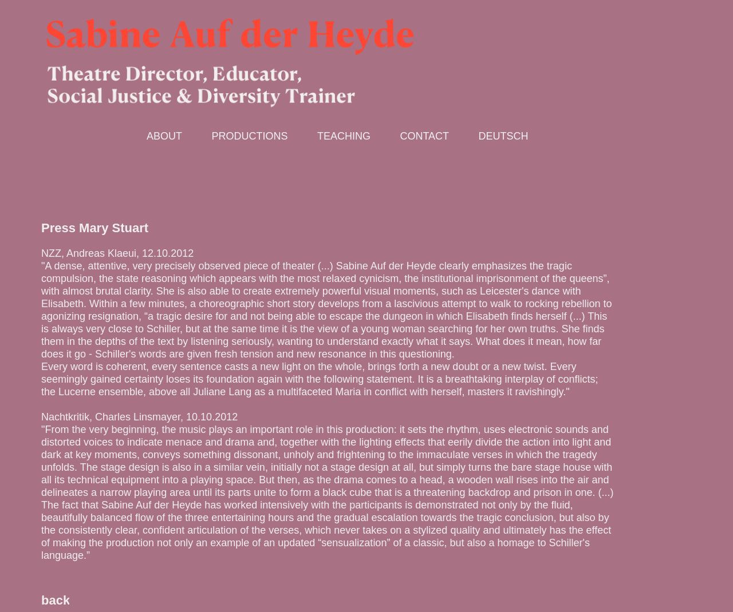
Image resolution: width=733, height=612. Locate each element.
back (55, 600)
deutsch (504, 136)
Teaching (344, 136)
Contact (424, 136)
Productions (249, 136)
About (164, 136)
